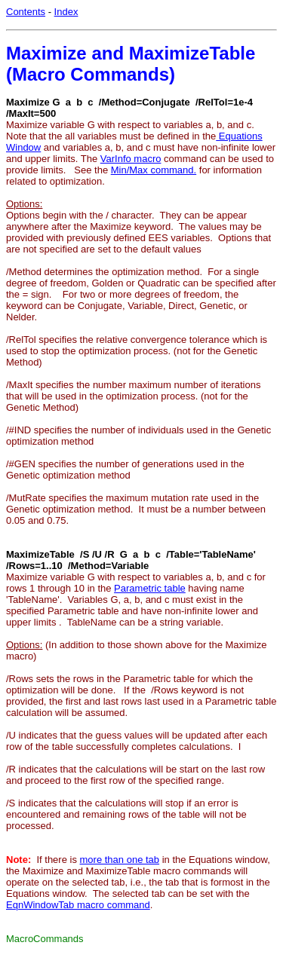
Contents (25, 11)
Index (66, 11)
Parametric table (150, 588)
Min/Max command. (153, 170)
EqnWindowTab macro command (78, 904)
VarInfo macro (130, 158)
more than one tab (120, 859)
